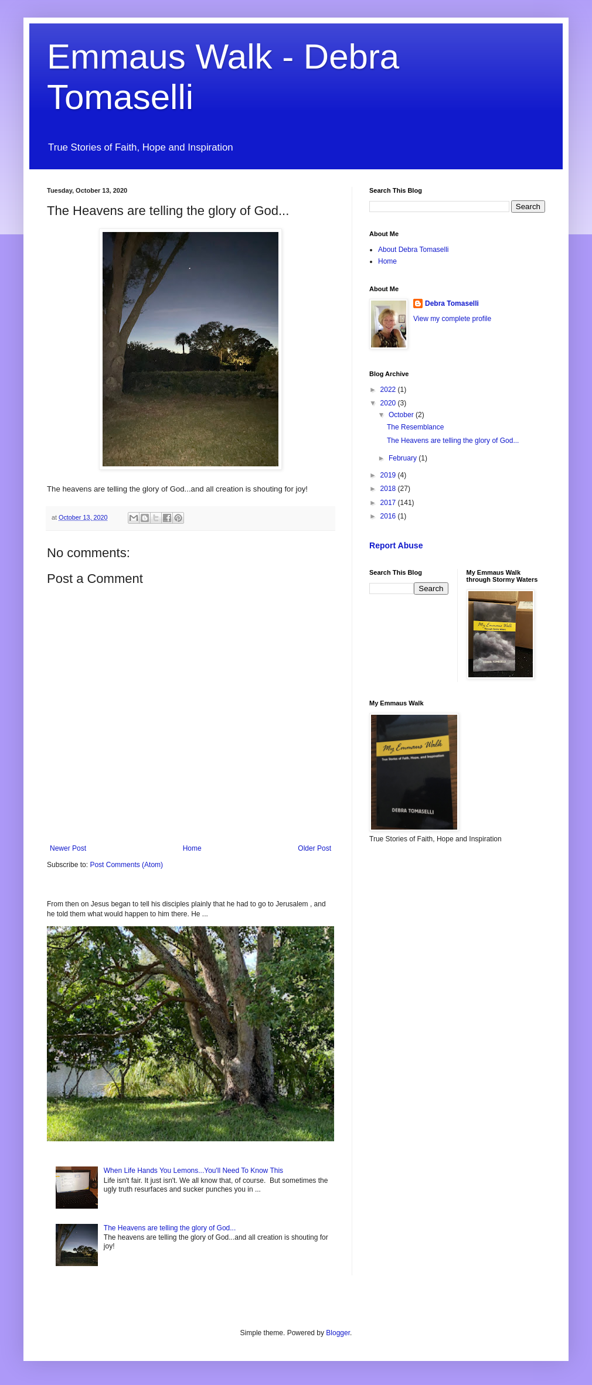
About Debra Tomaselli (413, 249)
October (402, 415)
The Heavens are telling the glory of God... (170, 1228)
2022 (389, 390)
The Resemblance (415, 427)
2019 (389, 475)
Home (192, 848)
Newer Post (68, 848)
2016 (389, 516)
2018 (389, 489)
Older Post (314, 848)
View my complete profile (452, 319)
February (404, 458)
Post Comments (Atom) (126, 865)
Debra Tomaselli (452, 303)
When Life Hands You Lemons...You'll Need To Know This (193, 1170)
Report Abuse (396, 545)
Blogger (338, 1333)
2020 (389, 403)
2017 (389, 503)
